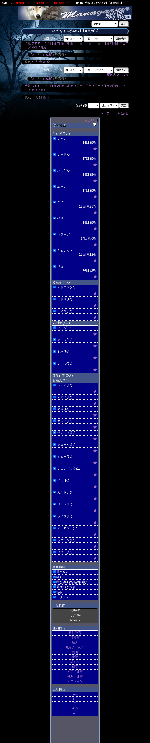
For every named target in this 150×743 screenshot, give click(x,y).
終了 (35, 47)
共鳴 (75, 652)
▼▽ (75, 699)
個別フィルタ (53, 38)
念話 (75, 657)
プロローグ (39, 43)
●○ (75, 694)
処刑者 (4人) (61, 323)
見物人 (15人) (62, 380)
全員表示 (75, 610)
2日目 (61, 43)
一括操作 (59, 605)
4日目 (79, 43)
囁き (75, 642)
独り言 (75, 637)
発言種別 (59, 567)
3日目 (70, 43)
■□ (75, 713)
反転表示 (75, 620)
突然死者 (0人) (63, 375)
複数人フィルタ (118, 74)
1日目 (52, 43)
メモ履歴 (45, 54)
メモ (35, 54)
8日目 (114, 43)
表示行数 (81, 105)
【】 (75, 703)
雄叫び (75, 661)
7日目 (105, 43)
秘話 (75, 666)
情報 (28, 43)
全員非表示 (75, 615)
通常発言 (75, 632)
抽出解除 (91, 120)
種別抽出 (59, 628)
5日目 (88, 43)
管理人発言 (75, 676)
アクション (75, 681)
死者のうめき (75, 647)
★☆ (75, 708)
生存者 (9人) (61, 133)
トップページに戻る (114, 113)
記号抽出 (59, 689)
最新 (44, 47)
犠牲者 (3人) (61, 282)
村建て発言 (75, 671)
